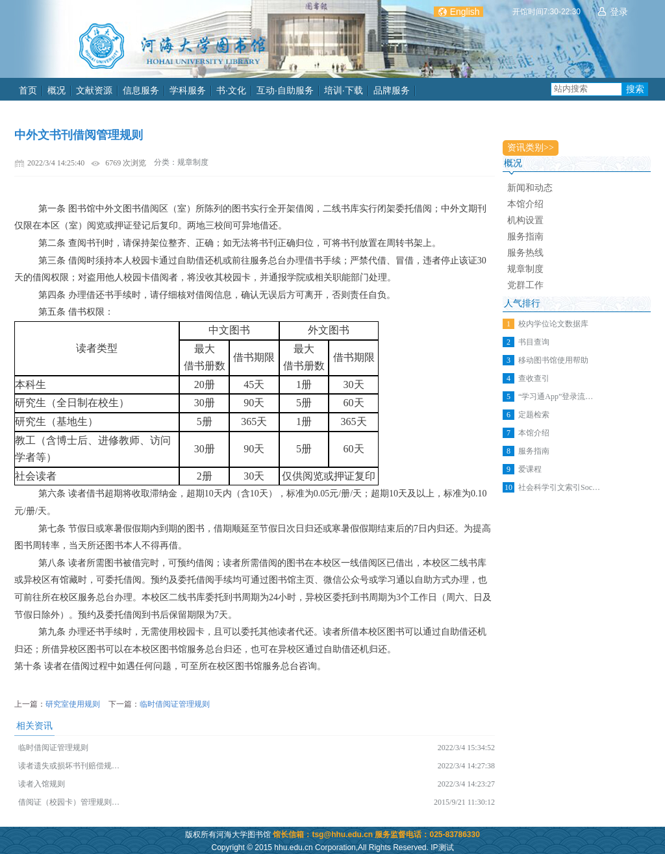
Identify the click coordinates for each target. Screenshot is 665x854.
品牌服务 (391, 90)
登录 (619, 11)
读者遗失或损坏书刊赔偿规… (68, 765)
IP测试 (442, 847)
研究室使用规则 (72, 704)
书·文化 (231, 90)
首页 (28, 90)
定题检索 (533, 414)
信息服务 (141, 90)
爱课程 (530, 469)
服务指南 (525, 236)
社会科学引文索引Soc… (559, 487)
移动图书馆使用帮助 (553, 360)
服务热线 (525, 253)
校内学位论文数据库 (553, 323)
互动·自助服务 (285, 90)
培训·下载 (343, 90)
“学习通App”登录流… (555, 396)
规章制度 (525, 269)
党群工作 (525, 285)
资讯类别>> (530, 147)
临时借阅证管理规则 (175, 704)
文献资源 (94, 90)
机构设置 (525, 220)
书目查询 (533, 342)
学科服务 (187, 90)
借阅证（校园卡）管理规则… (68, 802)
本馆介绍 (525, 204)
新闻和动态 (530, 188)
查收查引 (533, 378)
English (465, 11)
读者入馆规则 (41, 783)
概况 (56, 90)
